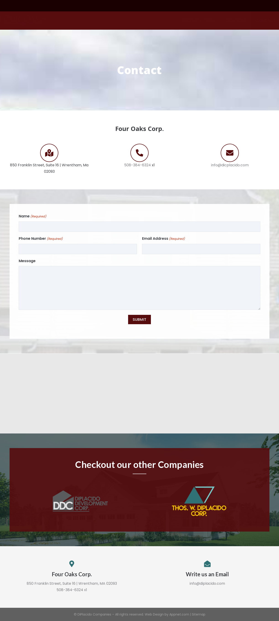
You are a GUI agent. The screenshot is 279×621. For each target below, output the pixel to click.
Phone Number (41, 239)
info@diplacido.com (207, 583)
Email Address (163, 239)
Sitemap (198, 614)
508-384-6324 (137, 165)
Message (27, 261)
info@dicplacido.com (230, 165)
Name (32, 216)
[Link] (33, 20)
